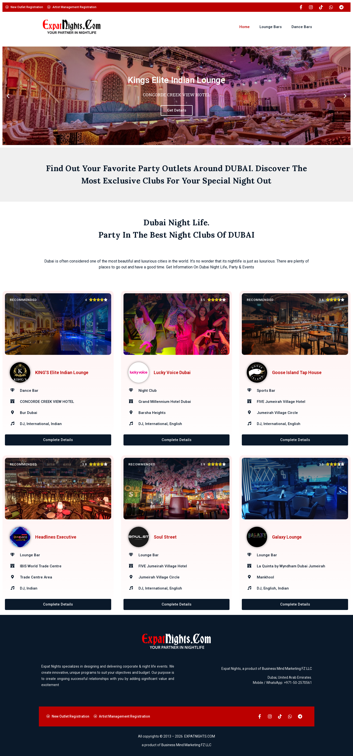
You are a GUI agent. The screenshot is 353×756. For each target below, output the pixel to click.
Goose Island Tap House (297, 372)
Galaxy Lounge (287, 537)
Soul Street (165, 537)
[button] (8, 96)
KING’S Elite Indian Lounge (61, 372)
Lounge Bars (271, 27)
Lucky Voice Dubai (172, 372)
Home (244, 27)
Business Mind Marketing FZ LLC (287, 669)
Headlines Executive (55, 537)
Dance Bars (302, 27)
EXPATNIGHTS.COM (199, 736)
